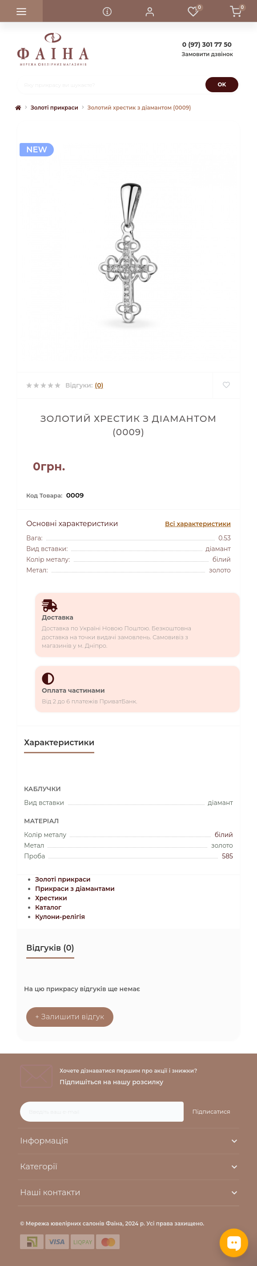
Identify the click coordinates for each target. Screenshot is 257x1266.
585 (227, 856)
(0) (99, 385)
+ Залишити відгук (69, 1017)
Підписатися (211, 1111)
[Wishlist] (226, 385)
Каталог (48, 907)
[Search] (222, 85)
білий (224, 835)
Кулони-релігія (60, 917)
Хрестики (51, 898)
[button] (149, 11)
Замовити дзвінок (207, 54)
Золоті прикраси (54, 107)
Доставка (57, 617)
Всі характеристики (198, 524)
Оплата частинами (73, 690)
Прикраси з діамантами (75, 889)
